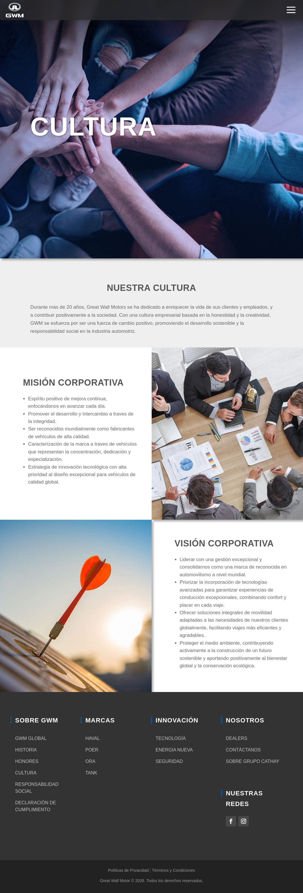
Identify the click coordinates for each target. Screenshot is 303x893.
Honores (26, 761)
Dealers (236, 738)
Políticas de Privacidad (128, 870)
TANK (91, 772)
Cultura (25, 772)
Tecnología (171, 738)
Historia (26, 749)
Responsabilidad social (37, 788)
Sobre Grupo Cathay (252, 761)
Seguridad (169, 761)
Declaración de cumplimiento (35, 806)
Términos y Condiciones (173, 870)
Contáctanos (243, 749)
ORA (90, 761)
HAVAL (92, 738)
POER (91, 749)
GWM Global (31, 738)
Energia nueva (174, 749)
